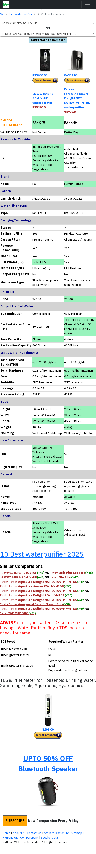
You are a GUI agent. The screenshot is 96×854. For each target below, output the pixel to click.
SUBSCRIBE (15, 821)
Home (6, 833)
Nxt (2, 14)
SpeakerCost (49, 837)
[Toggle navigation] (87, 4)
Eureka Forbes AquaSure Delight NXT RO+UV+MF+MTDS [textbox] (39, 34)
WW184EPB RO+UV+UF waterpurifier (42, 98)
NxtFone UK (10, 837)
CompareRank (29, 837)
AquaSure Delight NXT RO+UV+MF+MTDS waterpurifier (77, 98)
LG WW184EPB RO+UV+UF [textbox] (19, 23)
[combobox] (48, 23)
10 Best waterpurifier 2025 (42, 554)
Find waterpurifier (20, 14)
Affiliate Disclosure (56, 833)
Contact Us (34, 833)
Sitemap (76, 833)
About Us (19, 833)
